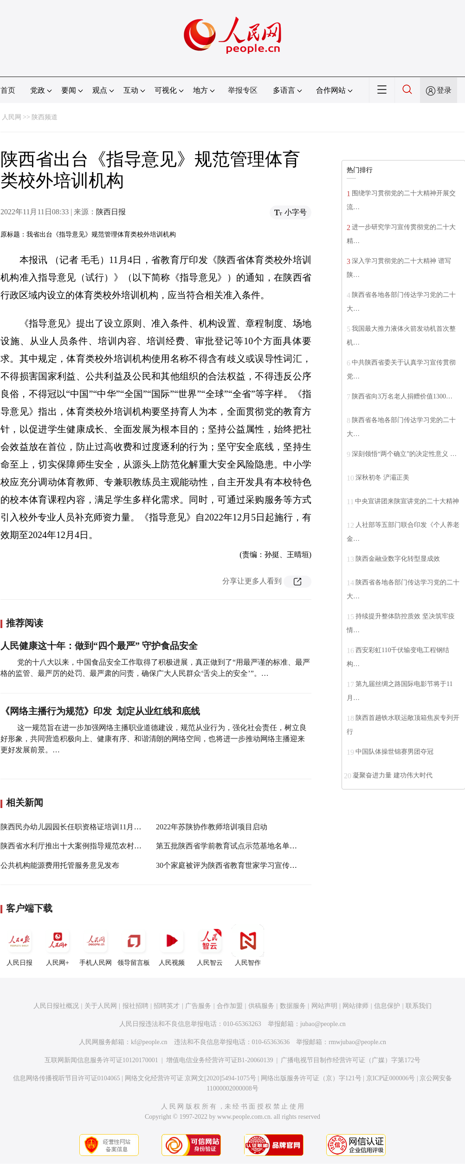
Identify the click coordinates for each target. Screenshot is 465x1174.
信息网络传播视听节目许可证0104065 (66, 1078)
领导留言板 (133, 945)
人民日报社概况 (56, 1005)
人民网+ (57, 945)
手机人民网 (95, 945)
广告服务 (198, 1005)
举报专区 (243, 90)
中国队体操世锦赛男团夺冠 (394, 751)
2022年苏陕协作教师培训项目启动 (211, 827)
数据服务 (293, 1005)
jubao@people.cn (323, 1023)
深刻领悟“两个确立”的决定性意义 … (404, 453)
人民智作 (248, 945)
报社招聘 (136, 1005)
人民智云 (210, 945)
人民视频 (171, 945)
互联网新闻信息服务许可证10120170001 (101, 1060)
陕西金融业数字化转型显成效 (397, 558)
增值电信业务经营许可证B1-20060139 (219, 1060)
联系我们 (419, 1005)
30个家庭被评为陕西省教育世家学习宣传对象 (230, 865)
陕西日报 (111, 212)
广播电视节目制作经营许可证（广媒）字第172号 (350, 1060)
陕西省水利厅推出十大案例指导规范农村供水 (74, 846)
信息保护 (387, 1005)
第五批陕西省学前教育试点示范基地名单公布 (230, 846)
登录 (444, 90)
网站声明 (324, 1005)
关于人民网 (100, 1005)
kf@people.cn (149, 1042)
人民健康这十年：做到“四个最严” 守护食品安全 (99, 646)
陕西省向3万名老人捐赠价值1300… (402, 396)
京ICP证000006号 (390, 1078)
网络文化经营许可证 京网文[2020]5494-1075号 (191, 1078)
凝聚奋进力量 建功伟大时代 (393, 775)
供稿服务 (261, 1005)
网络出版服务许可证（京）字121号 (311, 1078)
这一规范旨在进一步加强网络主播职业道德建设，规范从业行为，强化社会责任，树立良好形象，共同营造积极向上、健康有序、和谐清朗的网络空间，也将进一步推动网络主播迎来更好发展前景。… (153, 739)
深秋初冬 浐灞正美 (382, 477)
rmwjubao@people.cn (357, 1042)
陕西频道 (45, 117)
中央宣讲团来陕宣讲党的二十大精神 (407, 501)
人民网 (11, 117)
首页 (7, 90)
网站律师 (355, 1005)
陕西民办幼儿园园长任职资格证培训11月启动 (74, 827)
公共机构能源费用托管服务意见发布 (59, 865)
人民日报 (19, 945)
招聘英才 (167, 1005)
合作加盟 (230, 1005)
